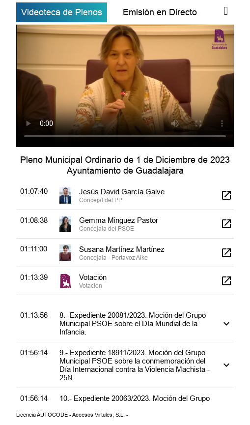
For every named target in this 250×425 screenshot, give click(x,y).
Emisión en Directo (160, 12)
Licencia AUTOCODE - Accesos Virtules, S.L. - (72, 414)
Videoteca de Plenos (61, 12)
